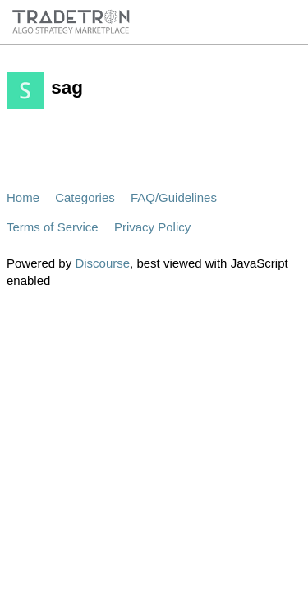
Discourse (102, 263)
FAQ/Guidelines (174, 197)
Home (23, 197)
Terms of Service (53, 227)
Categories (85, 197)
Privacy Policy (152, 227)
